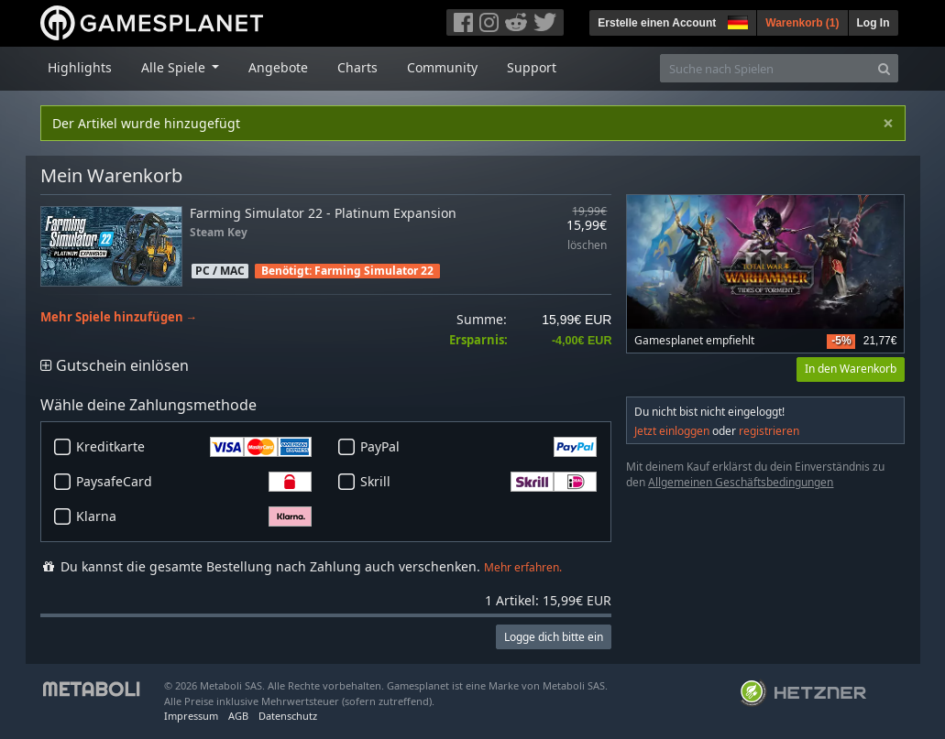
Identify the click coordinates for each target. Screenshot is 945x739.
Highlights (80, 67)
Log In (873, 22)
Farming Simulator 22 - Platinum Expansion (323, 213)
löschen (587, 246)
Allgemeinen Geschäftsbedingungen (740, 482)
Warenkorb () (802, 22)
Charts (357, 67)
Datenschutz (287, 716)
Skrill (478, 482)
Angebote (278, 67)
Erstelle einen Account (657, 22)
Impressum (191, 716)
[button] (736, 20)
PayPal (478, 447)
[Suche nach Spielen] (765, 68)
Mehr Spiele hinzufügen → (119, 317)
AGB (238, 716)
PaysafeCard (194, 482)
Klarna (194, 516)
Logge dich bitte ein (553, 637)
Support (531, 67)
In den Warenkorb (850, 368)
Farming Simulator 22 (374, 270)
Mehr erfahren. (523, 567)
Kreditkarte (194, 447)
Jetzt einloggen (671, 431)
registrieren (769, 431)
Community (442, 67)
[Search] (884, 68)
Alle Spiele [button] (175, 67)
